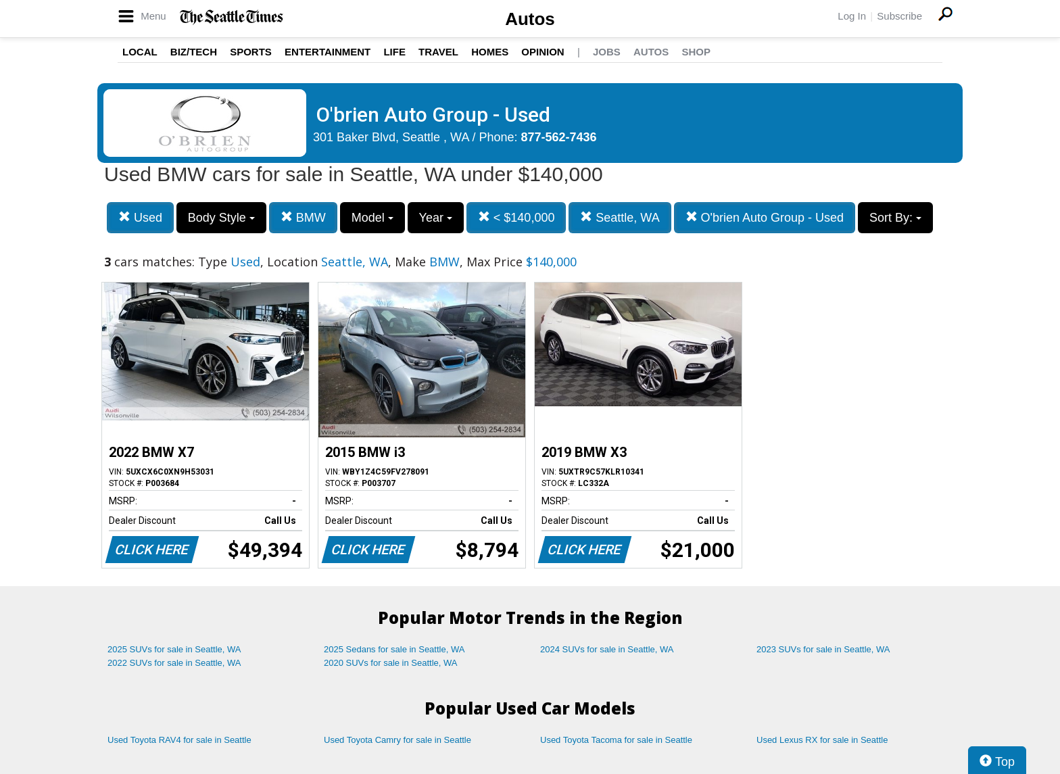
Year (435, 217)
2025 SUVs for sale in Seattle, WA (174, 649)
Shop (695, 51)
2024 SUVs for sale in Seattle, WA (607, 649)
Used (140, 217)
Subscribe (899, 16)
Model (372, 217)
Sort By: (895, 217)
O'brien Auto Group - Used (764, 217)
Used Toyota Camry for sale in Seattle (397, 740)
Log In (852, 16)
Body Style (221, 217)
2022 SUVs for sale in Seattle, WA (174, 663)
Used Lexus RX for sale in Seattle (822, 740)
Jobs (607, 51)
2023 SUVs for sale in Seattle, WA (823, 649)
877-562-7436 (559, 137)
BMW (303, 217)
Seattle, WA (619, 217)
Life (394, 51)
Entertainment (327, 51)
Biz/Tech (193, 51)
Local (140, 51)
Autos (530, 19)
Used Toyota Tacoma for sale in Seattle (616, 740)
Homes (489, 51)
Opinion (542, 51)
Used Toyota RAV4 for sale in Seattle (179, 740)
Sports (251, 51)
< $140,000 (516, 217)
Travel (438, 51)
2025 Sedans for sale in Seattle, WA (394, 649)
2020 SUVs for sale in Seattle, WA (391, 663)
